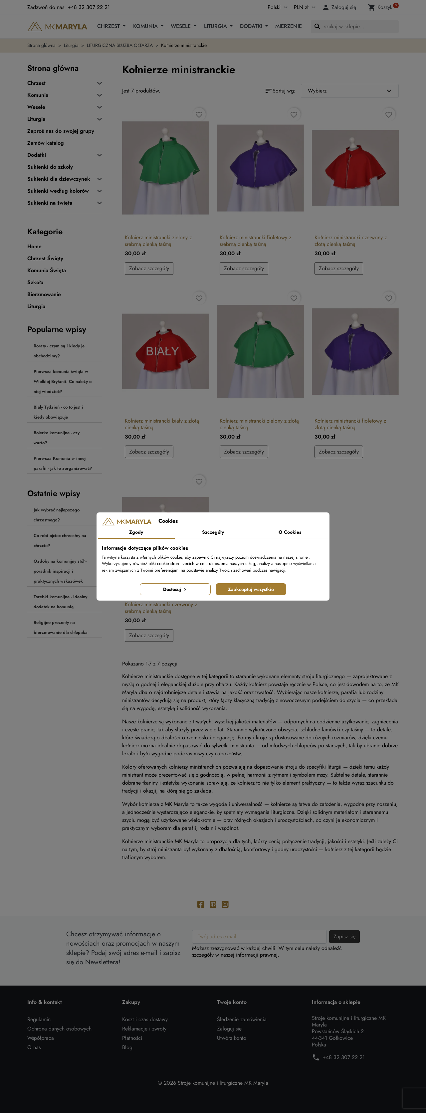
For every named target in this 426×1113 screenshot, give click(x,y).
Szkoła (35, 282)
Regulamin (39, 1019)
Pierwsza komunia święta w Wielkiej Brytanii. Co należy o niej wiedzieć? (63, 381)
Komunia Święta (46, 270)
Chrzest (109, 26)
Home (34, 246)
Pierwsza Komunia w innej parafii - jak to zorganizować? (63, 463)
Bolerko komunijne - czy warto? (57, 438)
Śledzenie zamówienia (242, 1019)
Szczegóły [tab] (213, 532)
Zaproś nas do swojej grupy (60, 131)
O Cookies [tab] (290, 532)
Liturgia (216, 26)
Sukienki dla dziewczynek (58, 179)
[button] (340, 7)
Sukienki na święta (49, 203)
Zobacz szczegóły (149, 268)
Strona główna (53, 68)
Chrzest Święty (45, 258)
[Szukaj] (355, 26)
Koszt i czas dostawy (145, 1019)
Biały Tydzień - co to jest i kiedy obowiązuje (58, 412)
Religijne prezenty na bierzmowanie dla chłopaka (61, 627)
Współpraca (40, 1038)
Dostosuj (175, 589)
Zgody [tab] (136, 532)
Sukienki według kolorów (58, 191)
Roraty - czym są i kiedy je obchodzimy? (59, 351)
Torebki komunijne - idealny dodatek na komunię (60, 602)
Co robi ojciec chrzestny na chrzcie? (60, 540)
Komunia (146, 26)
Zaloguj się (229, 1029)
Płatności (132, 1038)
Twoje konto (232, 1002)
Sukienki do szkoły (50, 167)
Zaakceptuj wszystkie (251, 589)
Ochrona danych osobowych (59, 1029)
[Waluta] (303, 7)
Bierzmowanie (44, 294)
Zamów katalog (45, 143)
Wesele (181, 26)
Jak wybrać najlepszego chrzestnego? (57, 515)
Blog (127, 1047)
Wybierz (350, 91)
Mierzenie (288, 26)
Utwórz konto (231, 1038)
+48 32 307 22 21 (343, 1057)
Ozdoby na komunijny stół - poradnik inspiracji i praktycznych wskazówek (60, 571)
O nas (34, 1047)
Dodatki (252, 26)
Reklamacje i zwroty (144, 1029)
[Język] (270, 7)
